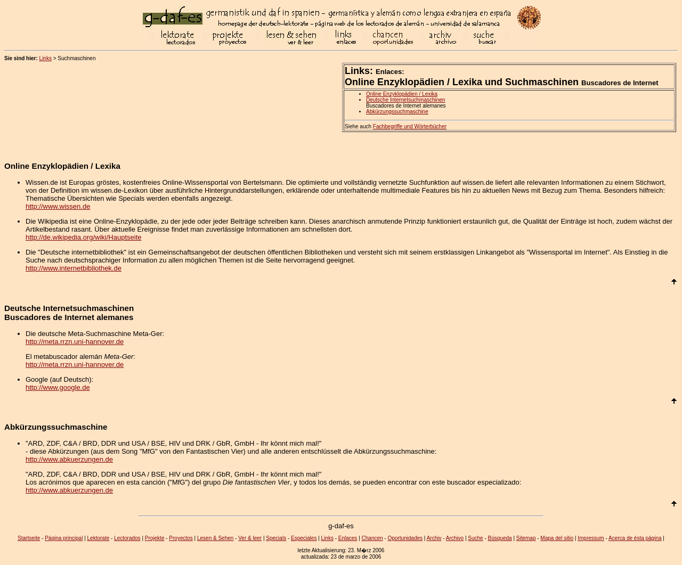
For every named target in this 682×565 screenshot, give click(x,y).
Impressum (591, 538)
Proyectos (180, 538)
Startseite (29, 538)
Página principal (64, 538)
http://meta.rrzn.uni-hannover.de (75, 342)
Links (45, 58)
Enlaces (348, 538)
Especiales (303, 538)
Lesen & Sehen (215, 538)
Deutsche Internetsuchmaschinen (405, 100)
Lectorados (127, 538)
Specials (276, 538)
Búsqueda (500, 538)
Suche (475, 538)
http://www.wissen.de (58, 206)
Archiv (434, 538)
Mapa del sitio (556, 538)
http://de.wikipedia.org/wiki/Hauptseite (84, 237)
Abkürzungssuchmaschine (397, 111)
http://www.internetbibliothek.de (73, 268)
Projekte (155, 538)
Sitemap (526, 538)
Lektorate (98, 538)
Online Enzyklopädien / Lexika (401, 94)
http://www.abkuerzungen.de (69, 459)
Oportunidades (405, 538)
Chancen (372, 538)
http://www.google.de (58, 387)
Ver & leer (250, 538)
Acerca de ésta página (635, 538)
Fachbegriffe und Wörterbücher (409, 126)
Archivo (455, 538)
